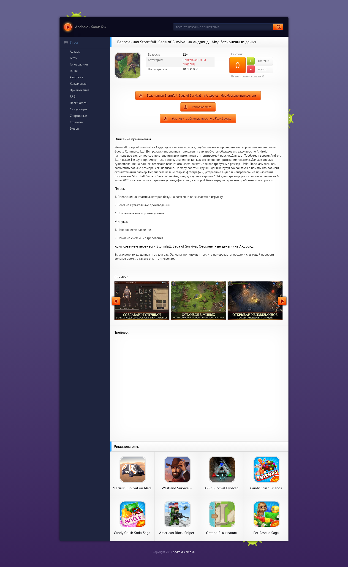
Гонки (74, 71)
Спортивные (78, 116)
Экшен (74, 128)
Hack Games (78, 103)
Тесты (74, 58)
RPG (73, 96)
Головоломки (79, 64)
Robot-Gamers (201, 107)
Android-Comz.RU (184, 552)
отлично (258, 61)
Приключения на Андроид (194, 62)
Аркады (75, 51)
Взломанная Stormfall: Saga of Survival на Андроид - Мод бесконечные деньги (201, 95)
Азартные (76, 77)
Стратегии (77, 122)
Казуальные (78, 84)
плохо (256, 69)
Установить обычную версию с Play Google (201, 118)
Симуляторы (78, 109)
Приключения (79, 90)
